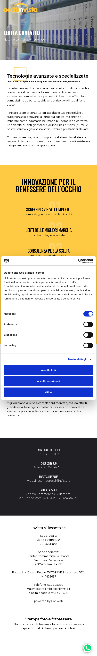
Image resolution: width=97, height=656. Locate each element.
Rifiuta (49, 392)
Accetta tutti (48, 370)
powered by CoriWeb (48, 601)
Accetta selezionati (48, 381)
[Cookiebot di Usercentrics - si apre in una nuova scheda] (78, 261)
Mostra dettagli (77, 359)
